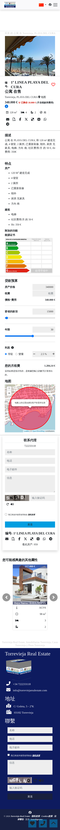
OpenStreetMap (38, 431)
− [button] (9, 393)
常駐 (10, 354)
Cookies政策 (47, 816)
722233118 (30, 446)
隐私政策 (31, 515)
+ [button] (9, 388)
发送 (30, 524)
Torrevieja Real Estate (21, 816)
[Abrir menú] (55, 4)
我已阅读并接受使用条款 (21, 515)
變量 (21, 354)
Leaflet (26, 431)
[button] (6, 597)
